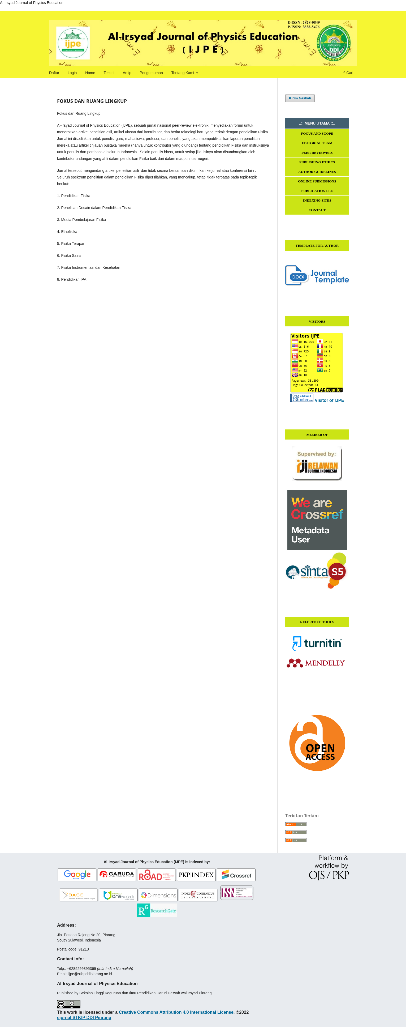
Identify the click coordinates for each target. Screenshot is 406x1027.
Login (72, 73)
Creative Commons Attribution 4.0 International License (176, 1012)
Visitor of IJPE (329, 400)
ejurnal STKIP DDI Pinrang (84, 1017)
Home (90, 73)
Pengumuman (151, 73)
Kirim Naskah (300, 98)
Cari (348, 73)
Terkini (108, 73)
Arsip (127, 73)
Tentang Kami (183, 73)
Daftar (54, 73)
